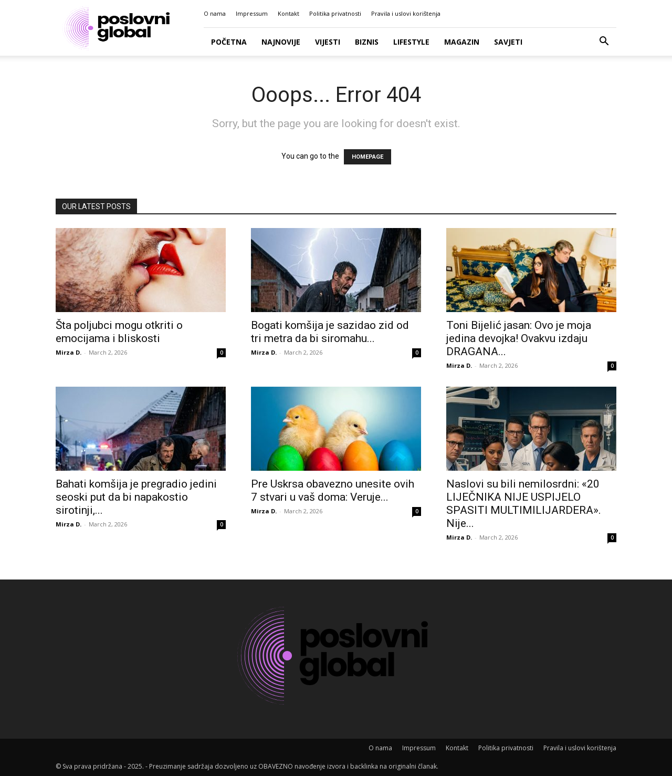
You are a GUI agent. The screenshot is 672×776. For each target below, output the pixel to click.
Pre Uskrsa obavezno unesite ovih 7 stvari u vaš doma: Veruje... (332, 490)
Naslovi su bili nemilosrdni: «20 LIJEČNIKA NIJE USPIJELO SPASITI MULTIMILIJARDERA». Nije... (523, 504)
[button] (603, 42)
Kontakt (288, 13)
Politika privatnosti (335, 13)
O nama (215, 13)
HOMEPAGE (367, 156)
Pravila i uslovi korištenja (405, 13)
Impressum (252, 13)
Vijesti (327, 42)
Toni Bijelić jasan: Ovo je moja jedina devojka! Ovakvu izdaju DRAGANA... (518, 338)
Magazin (461, 42)
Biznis (367, 42)
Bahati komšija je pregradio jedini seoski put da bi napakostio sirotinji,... (136, 497)
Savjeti (508, 42)
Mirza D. (68, 352)
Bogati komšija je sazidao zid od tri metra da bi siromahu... (330, 332)
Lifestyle (411, 42)
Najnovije (280, 42)
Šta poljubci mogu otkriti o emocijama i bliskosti (119, 332)
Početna (229, 42)
